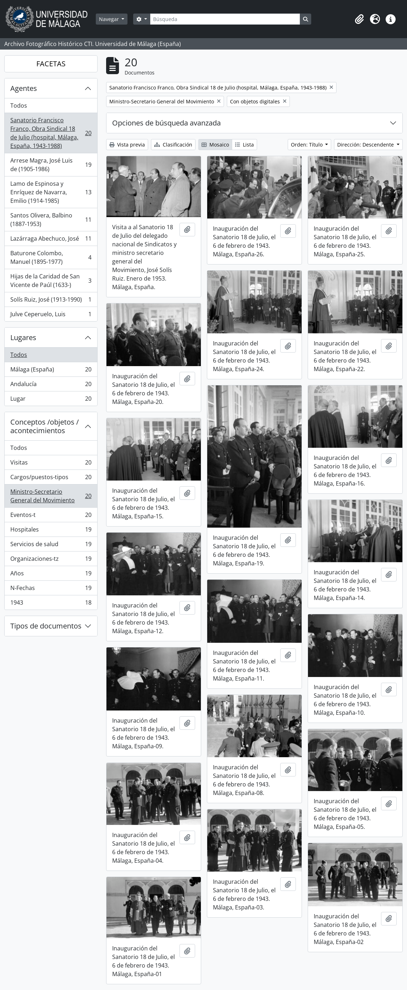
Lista (244, 144)
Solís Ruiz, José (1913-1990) (51, 301)
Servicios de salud (51, 546)
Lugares (23, 337)
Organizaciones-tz (51, 560)
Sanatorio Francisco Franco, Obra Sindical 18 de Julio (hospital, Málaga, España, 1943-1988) (51, 133)
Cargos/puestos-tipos (51, 478)
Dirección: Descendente (366, 144)
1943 (51, 604)
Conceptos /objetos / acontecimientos (44, 426)
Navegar (109, 19)
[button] (359, 19)
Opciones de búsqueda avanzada (166, 123)
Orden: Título (307, 144)
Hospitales (51, 531)
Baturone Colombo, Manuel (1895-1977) (51, 257)
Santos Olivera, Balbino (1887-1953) (51, 219)
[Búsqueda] (225, 19)
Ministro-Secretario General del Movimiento (51, 496)
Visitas (51, 464)
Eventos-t (51, 516)
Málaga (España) (51, 371)
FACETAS (51, 63)
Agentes (23, 88)
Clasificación (173, 144)
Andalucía (51, 385)
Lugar (51, 400)
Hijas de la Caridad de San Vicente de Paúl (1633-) (51, 280)
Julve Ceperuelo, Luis (51, 315)
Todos (18, 105)
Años (51, 575)
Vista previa (127, 144)
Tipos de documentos (46, 626)
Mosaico (215, 144)
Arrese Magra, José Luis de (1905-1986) (51, 165)
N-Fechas (51, 589)
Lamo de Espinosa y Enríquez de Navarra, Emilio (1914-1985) (51, 192)
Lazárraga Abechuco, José (51, 240)
